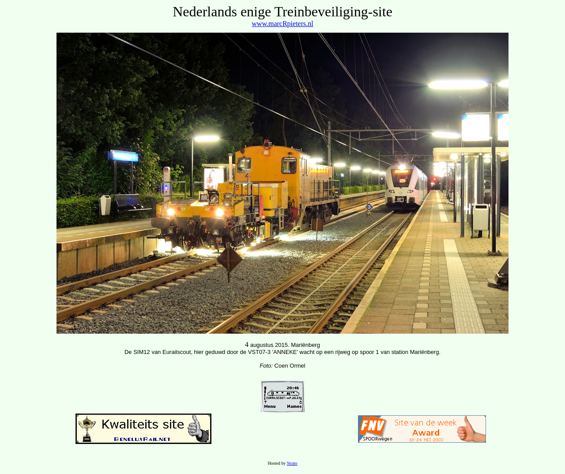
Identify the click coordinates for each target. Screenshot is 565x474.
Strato (292, 463)
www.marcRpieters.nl (282, 23)
